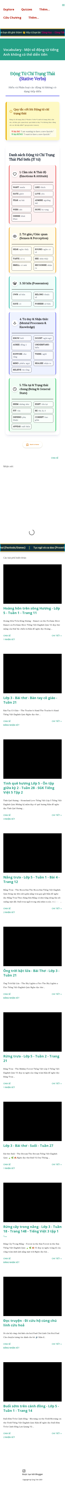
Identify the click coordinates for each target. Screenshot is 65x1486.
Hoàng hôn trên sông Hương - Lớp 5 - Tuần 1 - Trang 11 (31, 625)
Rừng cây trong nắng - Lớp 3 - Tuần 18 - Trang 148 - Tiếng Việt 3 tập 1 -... (32, 1245)
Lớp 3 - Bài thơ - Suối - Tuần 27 (28, 1160)
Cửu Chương (12, 32)
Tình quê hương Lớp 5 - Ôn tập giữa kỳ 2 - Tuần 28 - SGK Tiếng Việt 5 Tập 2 (28, 802)
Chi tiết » (57, 650)
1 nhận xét (9, 654)
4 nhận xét (9, 833)
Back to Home (32, 459)
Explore (8, 24)
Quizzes (26, 24)
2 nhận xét (9, 927)
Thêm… (44, 24)
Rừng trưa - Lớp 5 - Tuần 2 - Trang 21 (31, 1073)
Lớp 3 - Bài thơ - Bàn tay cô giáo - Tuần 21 (30, 714)
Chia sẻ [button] (54, 472)
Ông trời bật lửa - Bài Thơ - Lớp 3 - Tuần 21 (31, 987)
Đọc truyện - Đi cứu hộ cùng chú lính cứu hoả (30, 1337)
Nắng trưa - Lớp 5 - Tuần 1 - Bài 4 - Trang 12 (31, 894)
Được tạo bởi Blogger (32, 1472)
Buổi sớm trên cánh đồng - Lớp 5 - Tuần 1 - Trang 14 (31, 1422)
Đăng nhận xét (11, 739)
